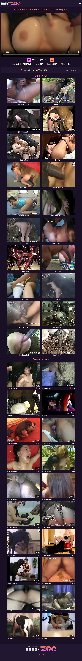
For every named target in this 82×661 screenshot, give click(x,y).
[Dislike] (52, 60)
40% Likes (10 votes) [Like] (37, 60)
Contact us (41, 655)
